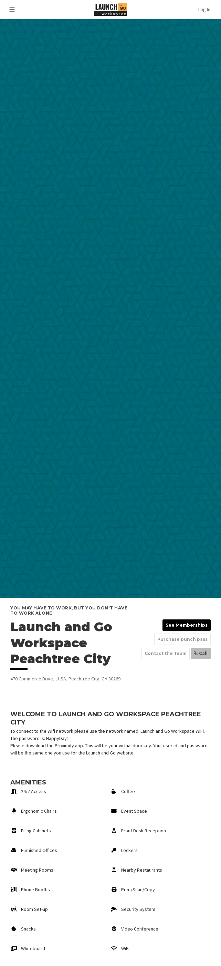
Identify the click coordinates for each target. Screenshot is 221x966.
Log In (204, 9)
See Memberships (187, 625)
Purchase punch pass (182, 639)
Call (201, 653)
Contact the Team (166, 653)
